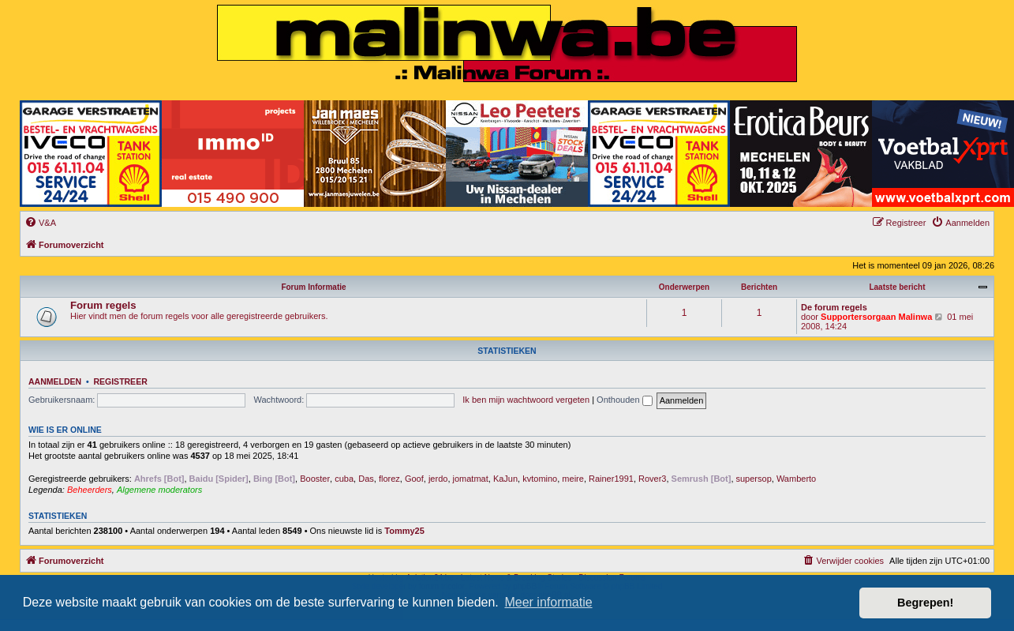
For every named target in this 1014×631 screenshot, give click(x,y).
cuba (344, 478)
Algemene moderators (159, 489)
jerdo (437, 478)
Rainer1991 (611, 478)
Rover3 (652, 478)
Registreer (120, 381)
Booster (315, 478)
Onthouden (625, 399)
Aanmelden (54, 381)
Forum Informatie (313, 287)
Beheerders (89, 489)
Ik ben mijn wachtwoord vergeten (525, 399)
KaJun (505, 478)
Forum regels (103, 305)
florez (389, 478)
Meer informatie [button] (548, 602)
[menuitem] (40, 222)
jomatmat (470, 478)
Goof (414, 478)
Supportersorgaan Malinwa (876, 316)
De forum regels (834, 307)
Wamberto (796, 478)
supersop (754, 478)
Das (366, 478)
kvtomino (539, 478)
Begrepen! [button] (925, 602)
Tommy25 (404, 530)
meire (573, 478)
